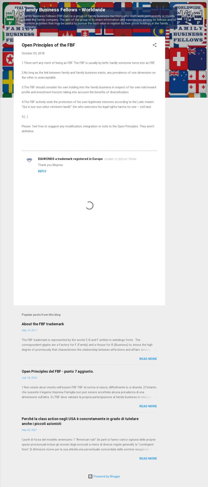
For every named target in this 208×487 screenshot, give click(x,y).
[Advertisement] (181, 97)
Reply (42, 171)
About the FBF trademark (43, 324)
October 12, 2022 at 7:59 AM (120, 159)
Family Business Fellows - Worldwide (64, 10)
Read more (148, 359)
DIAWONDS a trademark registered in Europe (70, 159)
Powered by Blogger (104, 476)
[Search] (192, 11)
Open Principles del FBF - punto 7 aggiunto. (58, 371)
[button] (154, 46)
